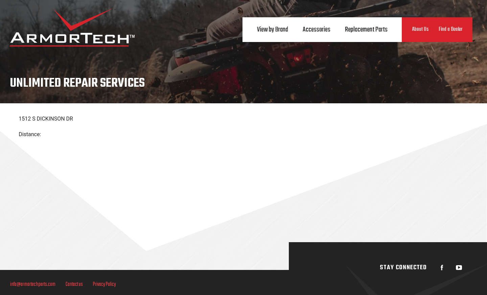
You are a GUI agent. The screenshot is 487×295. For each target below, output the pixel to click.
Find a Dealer (450, 29)
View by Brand (272, 29)
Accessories (316, 29)
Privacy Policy (104, 284)
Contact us (74, 284)
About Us (420, 29)
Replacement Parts (366, 29)
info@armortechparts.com (32, 284)
